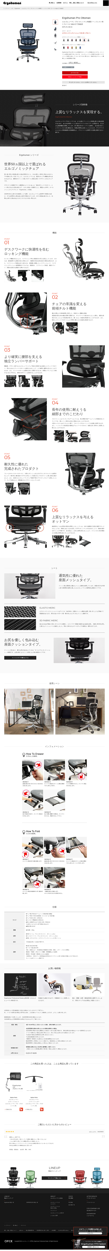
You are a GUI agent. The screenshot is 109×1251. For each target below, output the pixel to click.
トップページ (6, 8)
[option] (28, 39)
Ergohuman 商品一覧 (9, 1203)
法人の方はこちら (91, 2)
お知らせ (21, 1231)
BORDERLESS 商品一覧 (32, 1203)
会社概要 (54, 1231)
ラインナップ (53, 1212)
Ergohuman (17, 8)
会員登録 (59, 2)
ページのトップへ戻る (54, 1192)
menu (105, 3)
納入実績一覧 (72, 1206)
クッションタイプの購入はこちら (20, 657)
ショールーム (95, 1216)
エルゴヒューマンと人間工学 (57, 1214)
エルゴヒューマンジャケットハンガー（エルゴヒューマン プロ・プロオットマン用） (34, 1101)
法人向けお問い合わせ (63, 1231)
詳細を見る (8, 1109)
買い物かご (52, 2)
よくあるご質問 (54, 1216)
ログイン (65, 2)
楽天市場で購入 (75, 73)
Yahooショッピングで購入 (75, 77)
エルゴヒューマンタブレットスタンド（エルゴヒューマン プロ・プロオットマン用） (14, 1101)
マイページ (23, 1226)
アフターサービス (91, 1203)
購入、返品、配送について (76, 2)
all (12, 8)
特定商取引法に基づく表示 (43, 1231)
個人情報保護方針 (30, 1231)
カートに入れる (21, 1109)
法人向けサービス (95, 1211)
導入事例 (71, 1203)
